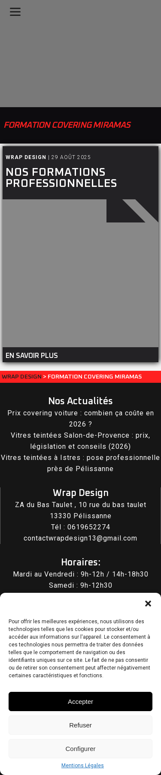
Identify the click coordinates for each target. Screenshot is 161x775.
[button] (148, 603)
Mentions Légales (82, 766)
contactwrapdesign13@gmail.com (80, 538)
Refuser (80, 725)
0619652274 (88, 527)
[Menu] (15, 12)
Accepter (80, 701)
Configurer (80, 748)
